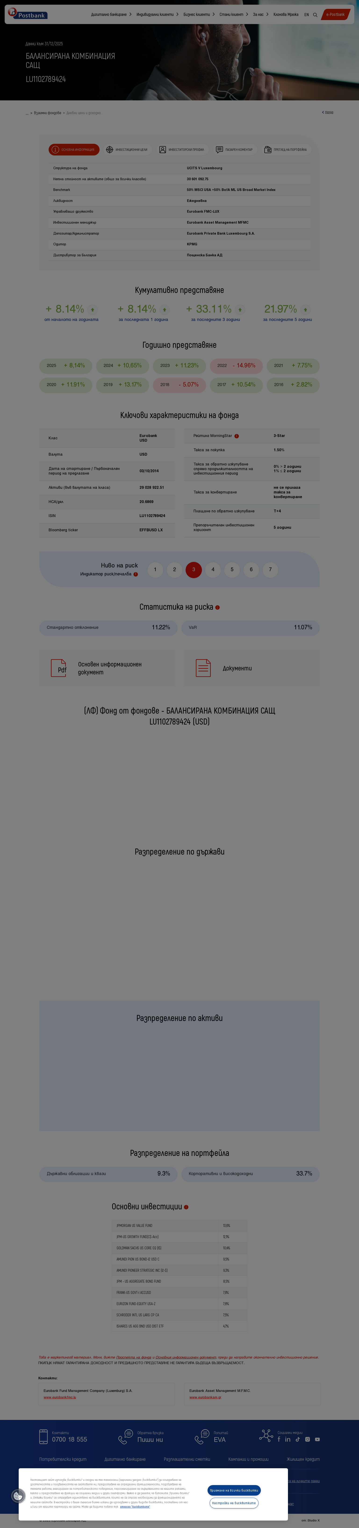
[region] (153, 1494)
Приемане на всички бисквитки (234, 1490)
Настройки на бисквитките (234, 1503)
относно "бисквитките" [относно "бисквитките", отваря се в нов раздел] (135, 1506)
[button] (18, 1496)
